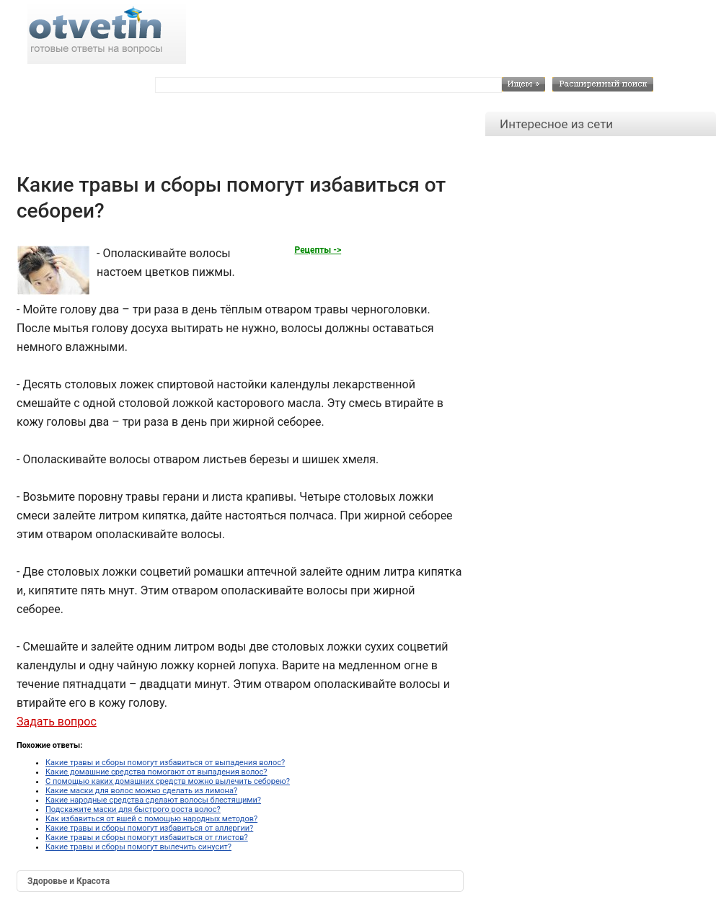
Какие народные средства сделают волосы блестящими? (153, 800)
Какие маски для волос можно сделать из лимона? (141, 790)
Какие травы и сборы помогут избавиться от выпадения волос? (165, 762)
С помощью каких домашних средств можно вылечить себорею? (167, 781)
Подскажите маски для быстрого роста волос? (133, 809)
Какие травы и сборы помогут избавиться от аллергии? (149, 828)
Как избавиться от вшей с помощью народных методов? (151, 818)
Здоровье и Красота (68, 881)
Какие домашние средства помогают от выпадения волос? (156, 772)
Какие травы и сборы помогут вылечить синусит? (138, 847)
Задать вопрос (57, 721)
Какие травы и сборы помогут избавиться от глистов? (146, 837)
